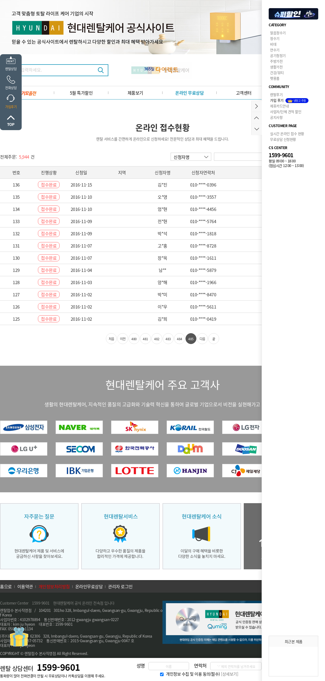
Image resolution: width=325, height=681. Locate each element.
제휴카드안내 (279, 105)
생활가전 (276, 66)
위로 (11, 120)
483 (168, 338)
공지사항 (276, 117)
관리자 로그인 (120, 586)
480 (134, 338)
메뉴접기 (256, 106)
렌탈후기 (276, 94)
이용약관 (25, 586)
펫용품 (275, 78)
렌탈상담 (11, 68)
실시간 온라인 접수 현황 (287, 133)
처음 (111, 338)
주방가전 (276, 61)
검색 (101, 70)
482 (157, 338)
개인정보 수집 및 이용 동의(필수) (193, 674)
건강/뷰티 (277, 72)
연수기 (275, 49)
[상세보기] (229, 674)
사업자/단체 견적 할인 (285, 111)
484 (179, 338)
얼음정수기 (278, 32)
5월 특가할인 (81, 92)
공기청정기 (278, 55)
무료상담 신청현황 (283, 139)
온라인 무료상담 (189, 92)
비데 (273, 44)
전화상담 (11, 87)
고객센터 (244, 92)
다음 (202, 338)
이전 (123, 338)
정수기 (275, 38)
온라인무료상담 (89, 586)
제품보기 (135, 92)
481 (145, 338)
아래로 (256, 129)
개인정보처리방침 (54, 586)
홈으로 (6, 586)
